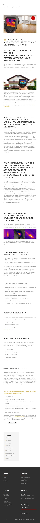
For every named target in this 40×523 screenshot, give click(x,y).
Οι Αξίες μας (6, 480)
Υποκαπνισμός (9, 448)
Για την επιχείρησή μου (25, 477)
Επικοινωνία (23, 483)
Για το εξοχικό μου (24, 479)
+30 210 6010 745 (24, 504)
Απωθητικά (8, 450)
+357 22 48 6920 (24, 507)
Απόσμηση (8, 442)
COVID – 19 (8, 458)
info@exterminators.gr (25, 513)
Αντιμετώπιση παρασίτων (26, 481)
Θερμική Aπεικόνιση (10, 453)
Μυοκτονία (8, 445)
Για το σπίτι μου (24, 480)
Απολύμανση (8, 440)
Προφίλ (5, 477)
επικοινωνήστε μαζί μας (19, 416)
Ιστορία (5, 479)
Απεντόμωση (8, 437)
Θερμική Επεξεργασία (10, 455)
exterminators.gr (7, 519)
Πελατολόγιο (6, 481)
